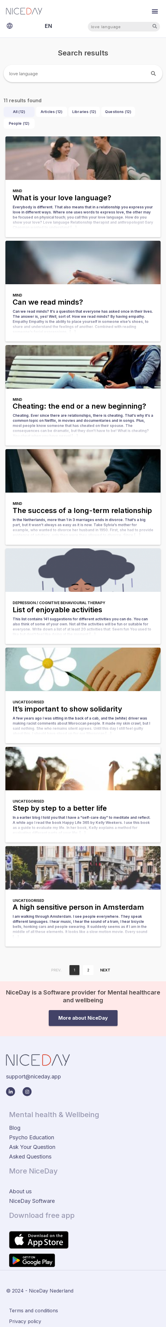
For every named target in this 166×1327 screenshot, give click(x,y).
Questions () (118, 111)
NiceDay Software (32, 1201)
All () (19, 111)
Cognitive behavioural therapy (72, 603)
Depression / (26, 603)
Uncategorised (28, 702)
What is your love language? (62, 197)
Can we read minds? (48, 302)
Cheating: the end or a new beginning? (79, 406)
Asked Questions (30, 1156)
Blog (14, 1128)
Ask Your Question (32, 1147)
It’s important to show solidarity (67, 709)
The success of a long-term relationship (82, 510)
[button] (155, 11)
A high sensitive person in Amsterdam (78, 907)
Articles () (52, 111)
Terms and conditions (33, 1311)
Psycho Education (31, 1137)
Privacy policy (25, 1321)
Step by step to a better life (60, 808)
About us (20, 1191)
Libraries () (84, 111)
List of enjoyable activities (57, 609)
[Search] (153, 73)
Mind (17, 191)
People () (19, 123)
